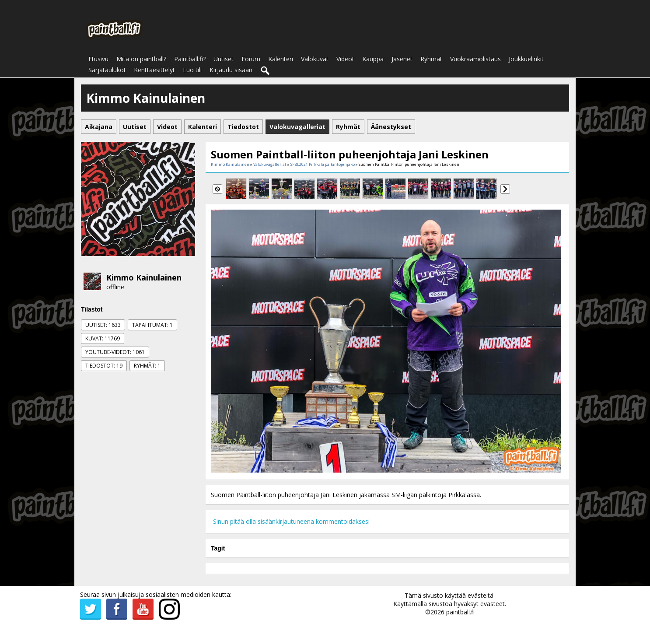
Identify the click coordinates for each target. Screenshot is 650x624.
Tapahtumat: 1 (152, 325)
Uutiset (223, 59)
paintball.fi (460, 612)
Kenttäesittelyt (154, 70)
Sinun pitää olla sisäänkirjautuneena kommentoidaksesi (291, 521)
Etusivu (98, 59)
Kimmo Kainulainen (144, 277)
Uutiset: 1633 (103, 325)
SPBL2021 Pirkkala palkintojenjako (322, 164)
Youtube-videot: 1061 (115, 352)
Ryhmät (431, 59)
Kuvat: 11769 (102, 338)
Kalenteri (280, 59)
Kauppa (373, 59)
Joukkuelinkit (526, 59)
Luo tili (192, 70)
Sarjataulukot (107, 70)
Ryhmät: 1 (147, 365)
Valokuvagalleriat (270, 164)
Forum (250, 59)
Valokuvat (314, 59)
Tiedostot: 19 (103, 365)
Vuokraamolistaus (475, 59)
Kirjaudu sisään (231, 70)
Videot (345, 59)
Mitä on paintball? (141, 59)
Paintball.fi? (190, 59)
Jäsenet (401, 59)
